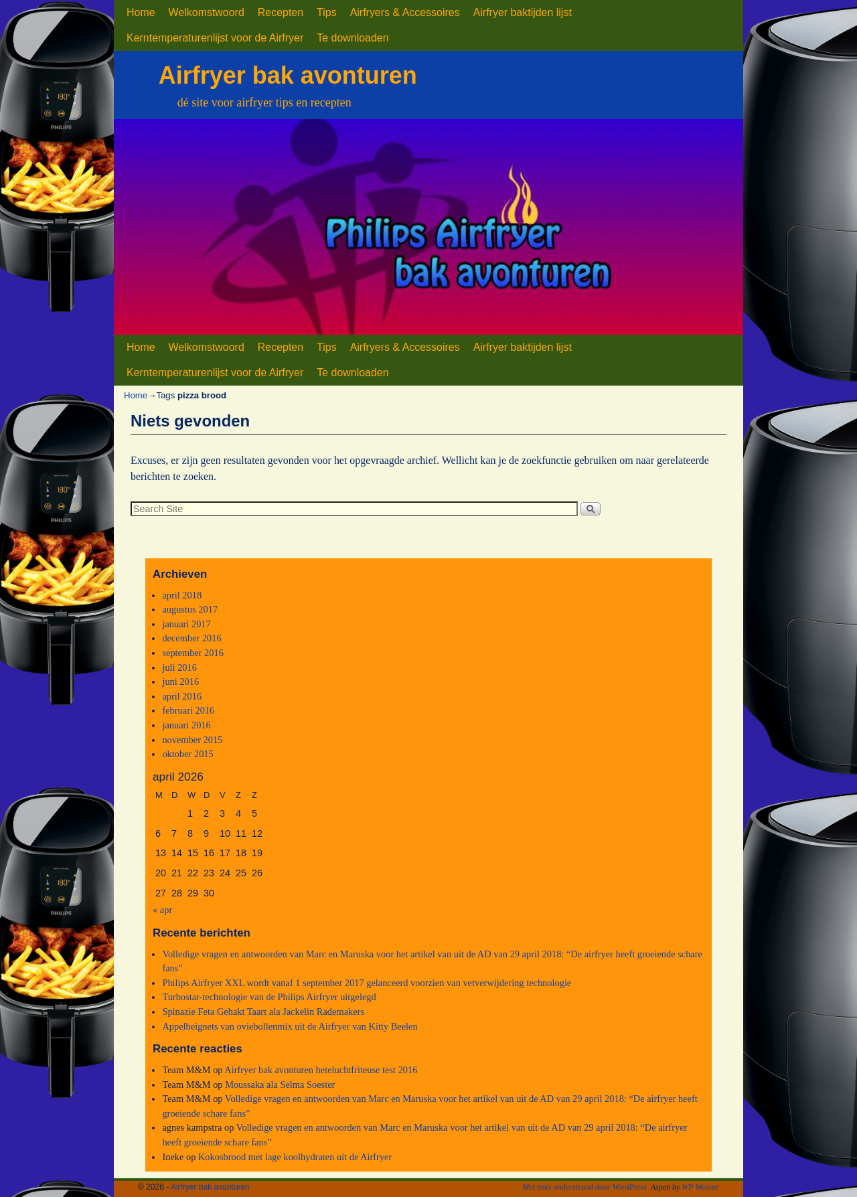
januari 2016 (186, 725)
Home (141, 12)
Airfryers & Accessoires (405, 12)
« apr (162, 909)
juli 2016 (179, 667)
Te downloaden (352, 38)
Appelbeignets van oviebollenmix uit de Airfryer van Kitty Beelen (289, 1026)
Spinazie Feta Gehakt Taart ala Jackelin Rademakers (263, 1011)
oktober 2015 (187, 753)
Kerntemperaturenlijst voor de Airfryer (215, 38)
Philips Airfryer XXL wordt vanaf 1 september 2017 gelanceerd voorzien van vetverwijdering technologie (366, 982)
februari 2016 (188, 710)
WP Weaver (700, 1187)
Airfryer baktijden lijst (522, 12)
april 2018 (182, 595)
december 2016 (191, 638)
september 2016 (193, 652)
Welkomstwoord (206, 12)
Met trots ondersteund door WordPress (584, 1187)
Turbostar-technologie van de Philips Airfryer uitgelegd (269, 996)
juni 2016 (180, 681)
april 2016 (182, 696)
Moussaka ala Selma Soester (280, 1084)
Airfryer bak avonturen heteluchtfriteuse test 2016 (320, 1069)
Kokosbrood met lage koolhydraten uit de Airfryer (295, 1156)
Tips (327, 12)
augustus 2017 (190, 609)
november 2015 (192, 739)
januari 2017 (186, 624)
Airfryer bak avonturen (288, 75)
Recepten (280, 12)
